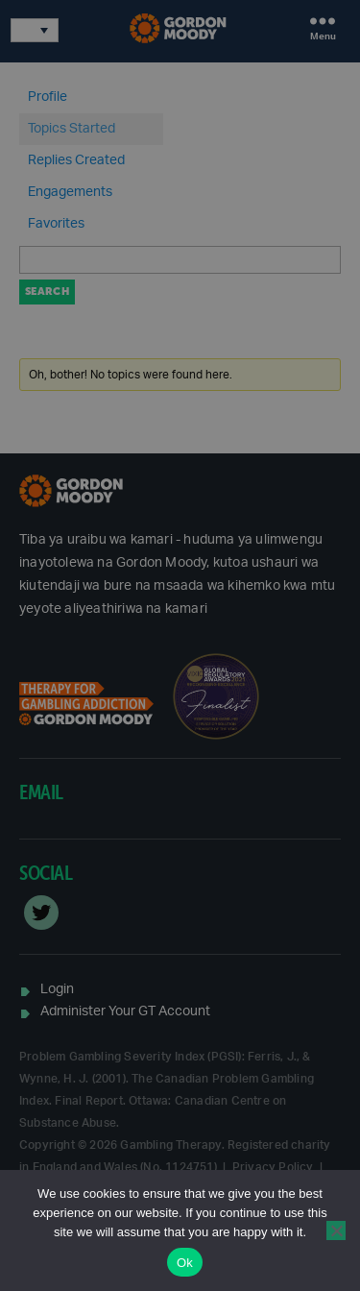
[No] (336, 1230)
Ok (185, 1262)
